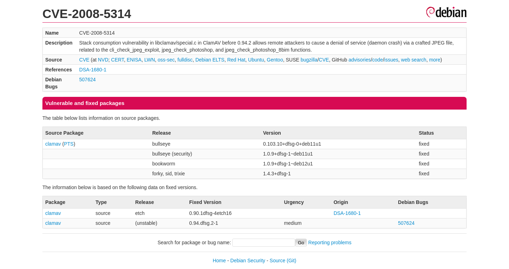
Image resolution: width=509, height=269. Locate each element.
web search (414, 60)
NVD (103, 60)
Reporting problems (329, 242)
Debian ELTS (209, 60)
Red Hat (236, 60)
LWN (149, 60)
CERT (117, 60)
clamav (53, 144)
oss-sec (166, 60)
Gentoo (275, 60)
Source (277, 260)
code (377, 60)
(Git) (291, 260)
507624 (87, 79)
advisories (360, 60)
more (434, 60)
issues (391, 60)
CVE (84, 60)
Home (219, 260)
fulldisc (185, 60)
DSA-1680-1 (92, 69)
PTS (69, 144)
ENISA (134, 60)
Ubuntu (256, 60)
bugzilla (308, 60)
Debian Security (247, 260)
